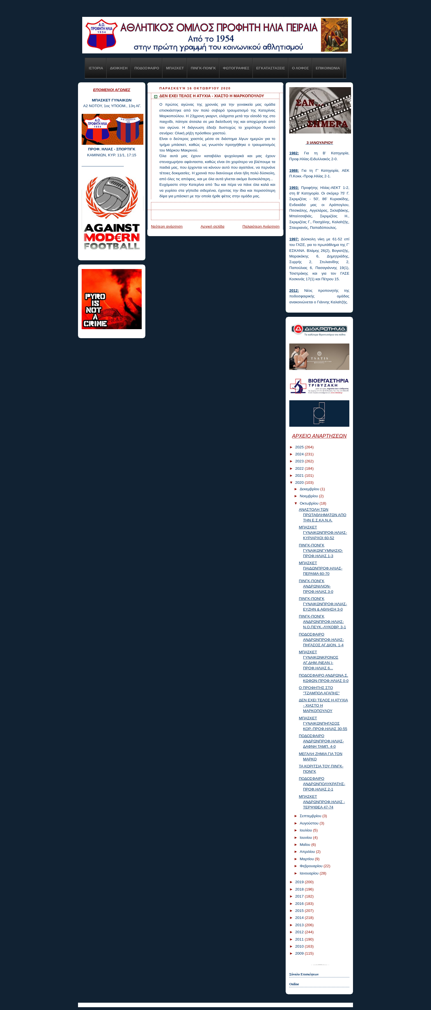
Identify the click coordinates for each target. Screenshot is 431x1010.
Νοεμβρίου (309, 496)
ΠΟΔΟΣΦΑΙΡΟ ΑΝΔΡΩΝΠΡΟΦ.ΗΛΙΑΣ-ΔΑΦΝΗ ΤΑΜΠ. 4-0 (321, 741)
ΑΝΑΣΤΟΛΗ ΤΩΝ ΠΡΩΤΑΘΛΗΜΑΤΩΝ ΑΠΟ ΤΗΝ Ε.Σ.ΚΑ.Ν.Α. (322, 514)
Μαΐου (305, 844)
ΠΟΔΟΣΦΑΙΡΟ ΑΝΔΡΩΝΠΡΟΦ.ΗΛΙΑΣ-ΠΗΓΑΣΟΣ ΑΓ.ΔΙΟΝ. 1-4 (321, 639)
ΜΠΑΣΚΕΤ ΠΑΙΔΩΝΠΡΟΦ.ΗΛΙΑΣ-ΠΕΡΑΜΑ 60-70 (320, 568)
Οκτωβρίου (309, 503)
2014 (300, 918)
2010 (300, 946)
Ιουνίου (306, 837)
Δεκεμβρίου (310, 489)
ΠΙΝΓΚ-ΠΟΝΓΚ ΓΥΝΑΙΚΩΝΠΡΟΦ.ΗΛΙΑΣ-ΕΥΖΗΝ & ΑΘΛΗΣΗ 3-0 (323, 603)
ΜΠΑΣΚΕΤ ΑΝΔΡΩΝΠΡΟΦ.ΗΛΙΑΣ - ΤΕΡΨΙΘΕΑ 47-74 (322, 801)
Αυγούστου (310, 823)
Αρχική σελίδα (212, 226)
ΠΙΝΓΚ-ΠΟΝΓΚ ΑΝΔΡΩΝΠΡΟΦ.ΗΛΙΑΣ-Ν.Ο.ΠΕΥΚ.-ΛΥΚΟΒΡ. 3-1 (322, 621)
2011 (300, 939)
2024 (300, 454)
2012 (300, 932)
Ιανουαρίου (310, 873)
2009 (300, 953)
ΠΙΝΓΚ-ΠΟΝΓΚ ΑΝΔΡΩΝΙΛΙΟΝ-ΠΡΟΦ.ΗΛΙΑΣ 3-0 (316, 586)
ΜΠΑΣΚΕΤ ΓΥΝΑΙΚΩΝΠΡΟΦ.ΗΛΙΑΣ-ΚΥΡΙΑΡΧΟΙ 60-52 (323, 532)
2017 (300, 896)
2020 (300, 482)
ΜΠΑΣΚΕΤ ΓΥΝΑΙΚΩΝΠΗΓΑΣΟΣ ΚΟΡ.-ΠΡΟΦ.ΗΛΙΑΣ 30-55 (323, 723)
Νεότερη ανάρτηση (167, 226)
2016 (300, 903)
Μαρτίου (307, 859)
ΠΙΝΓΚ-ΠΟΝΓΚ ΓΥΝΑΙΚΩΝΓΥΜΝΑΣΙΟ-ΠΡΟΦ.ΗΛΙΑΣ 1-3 (321, 550)
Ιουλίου (306, 830)
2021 (300, 475)
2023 (300, 461)
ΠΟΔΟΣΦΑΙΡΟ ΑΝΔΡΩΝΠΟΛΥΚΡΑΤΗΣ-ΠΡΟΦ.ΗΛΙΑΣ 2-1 (322, 783)
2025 (300, 447)
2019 (300, 882)
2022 (300, 468)
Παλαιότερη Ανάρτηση (260, 226)
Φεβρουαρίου (312, 866)
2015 (300, 911)
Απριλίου (308, 851)
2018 (300, 889)
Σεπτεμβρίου (311, 816)
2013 (300, 925)
